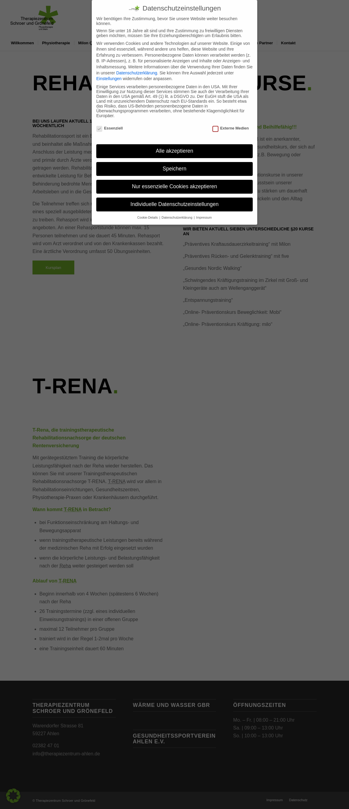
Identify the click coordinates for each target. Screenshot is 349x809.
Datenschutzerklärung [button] (177, 212)
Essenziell (109, 122)
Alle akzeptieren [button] (174, 145)
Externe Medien (230, 122)
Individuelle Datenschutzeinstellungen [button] (175, 199)
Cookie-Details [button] (148, 212)
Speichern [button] (175, 163)
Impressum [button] (204, 212)
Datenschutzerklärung (136, 67)
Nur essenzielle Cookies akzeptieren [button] (174, 181)
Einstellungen (109, 73)
